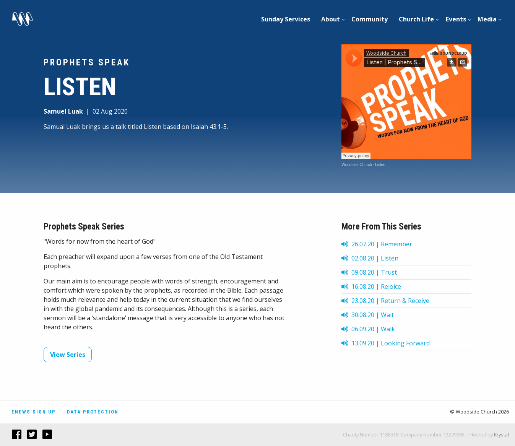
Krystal (501, 434)
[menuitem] (286, 19)
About (330, 19)
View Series (67, 354)
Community (369, 19)
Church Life (416, 19)
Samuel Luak (63, 111)
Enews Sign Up (33, 412)
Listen (380, 165)
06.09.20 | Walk (368, 329)
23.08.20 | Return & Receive (385, 300)
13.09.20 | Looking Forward (385, 343)
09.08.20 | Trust (369, 272)
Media (487, 19)
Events (456, 19)
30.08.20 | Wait (367, 315)
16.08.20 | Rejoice (371, 286)
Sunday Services (285, 19)
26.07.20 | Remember (376, 244)
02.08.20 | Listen (369, 258)
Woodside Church (356, 165)
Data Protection (93, 412)
